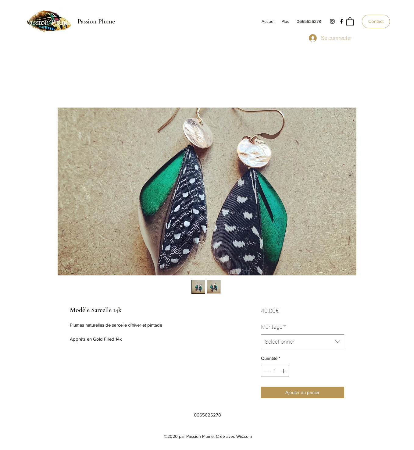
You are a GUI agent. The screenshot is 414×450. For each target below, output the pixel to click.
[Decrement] (266, 371)
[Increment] (284, 371)
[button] (350, 21)
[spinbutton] (275, 371)
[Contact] (376, 21)
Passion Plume (96, 21)
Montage (273, 327)
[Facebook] (341, 21)
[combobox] (302, 341)
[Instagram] (332, 21)
